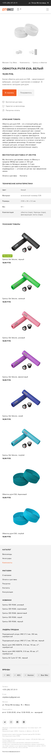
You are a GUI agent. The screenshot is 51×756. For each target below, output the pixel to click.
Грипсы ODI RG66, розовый (13, 605)
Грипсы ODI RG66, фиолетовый (14, 613)
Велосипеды (7, 554)
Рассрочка (6, 584)
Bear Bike (43, 675)
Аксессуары (6, 558)
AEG (17, 675)
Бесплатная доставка (14, 102)
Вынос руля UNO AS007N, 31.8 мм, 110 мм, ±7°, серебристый (20, 646)
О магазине (6, 575)
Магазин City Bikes (9, 62)
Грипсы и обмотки (40, 62)
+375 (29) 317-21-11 (9, 3)
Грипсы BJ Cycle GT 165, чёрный (15, 658)
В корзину (9, 93)
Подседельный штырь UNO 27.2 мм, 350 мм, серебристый (20, 635)
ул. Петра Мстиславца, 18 (39, 3)
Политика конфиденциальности (11, 751)
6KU (7, 675)
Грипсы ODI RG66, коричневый (14, 609)
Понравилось (26, 93)
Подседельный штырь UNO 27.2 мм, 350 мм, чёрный (23, 641)
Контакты (6, 588)
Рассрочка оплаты (13, 110)
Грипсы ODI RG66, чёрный (12, 621)
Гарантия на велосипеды (15, 106)
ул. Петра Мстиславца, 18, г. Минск (16, 705)
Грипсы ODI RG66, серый (12, 617)
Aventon (29, 675)
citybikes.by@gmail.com (11, 697)
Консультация (7, 592)
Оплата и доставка (9, 579)
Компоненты (25, 62)
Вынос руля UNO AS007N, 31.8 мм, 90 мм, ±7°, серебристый (20, 653)
